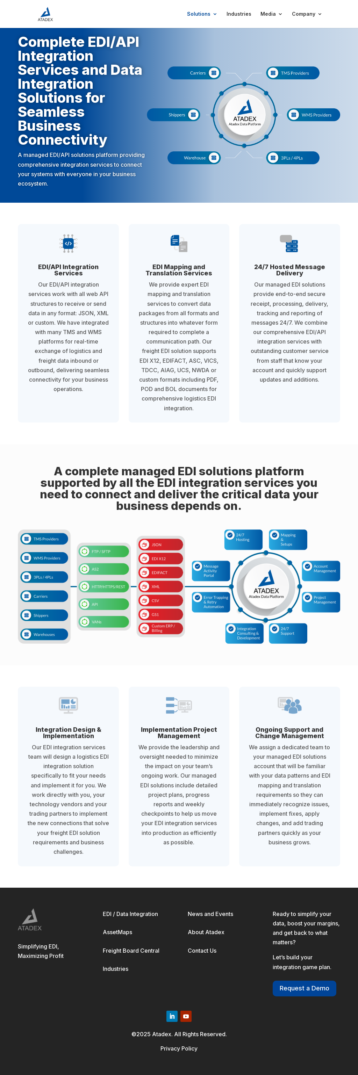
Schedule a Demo (51, 211)
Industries (239, 14)
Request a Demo (304, 988)
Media (268, 14)
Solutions (198, 14)
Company (303, 14)
